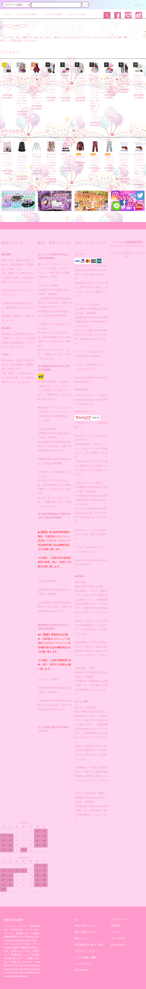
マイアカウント (119, 919)
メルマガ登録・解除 (85, 957)
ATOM (84, 970)
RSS (76, 970)
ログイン (115, 932)
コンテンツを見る (75, 14)
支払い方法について (85, 925)
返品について (81, 938)
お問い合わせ (118, 944)
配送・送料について (85, 932)
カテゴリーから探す (25, 14)
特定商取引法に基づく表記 (88, 944)
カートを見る (118, 938)
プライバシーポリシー (86, 951)
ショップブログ (82, 963)
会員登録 (115, 925)
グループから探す (50, 14)
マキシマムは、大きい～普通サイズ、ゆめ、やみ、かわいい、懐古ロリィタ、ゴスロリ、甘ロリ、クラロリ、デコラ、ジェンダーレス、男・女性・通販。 (66, 37)
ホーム (7, 14)
